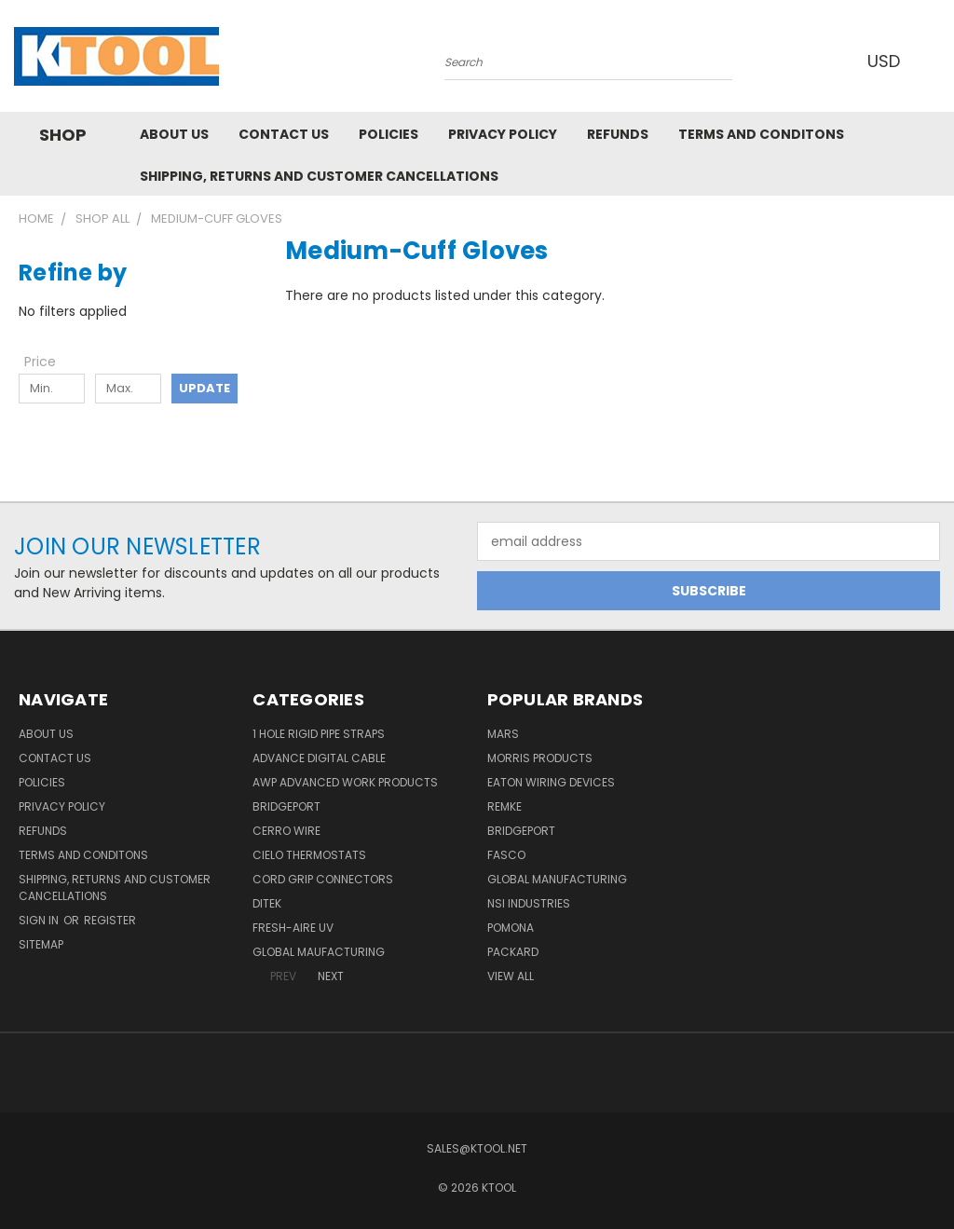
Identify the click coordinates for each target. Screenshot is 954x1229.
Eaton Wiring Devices (551, 782)
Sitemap (41, 944)
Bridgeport (286, 806)
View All (510, 976)
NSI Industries (528, 903)
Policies (388, 134)
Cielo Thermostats (309, 855)
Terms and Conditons (761, 134)
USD (887, 61)
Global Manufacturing (557, 879)
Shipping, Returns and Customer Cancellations (319, 176)
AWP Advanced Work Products (345, 782)
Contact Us (283, 134)
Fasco (506, 855)
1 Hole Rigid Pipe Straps (318, 734)
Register (110, 920)
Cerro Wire (286, 831)
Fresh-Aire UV (293, 927)
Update (204, 388)
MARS (503, 734)
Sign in (40, 920)
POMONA (510, 927)
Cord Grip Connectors (322, 879)
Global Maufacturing (318, 952)
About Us (174, 134)
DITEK (266, 903)
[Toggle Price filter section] (49, 361)
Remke (504, 806)
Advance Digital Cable (319, 758)
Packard (512, 952)
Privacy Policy (502, 134)
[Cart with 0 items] (935, 60)
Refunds (617, 134)
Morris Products (540, 758)
